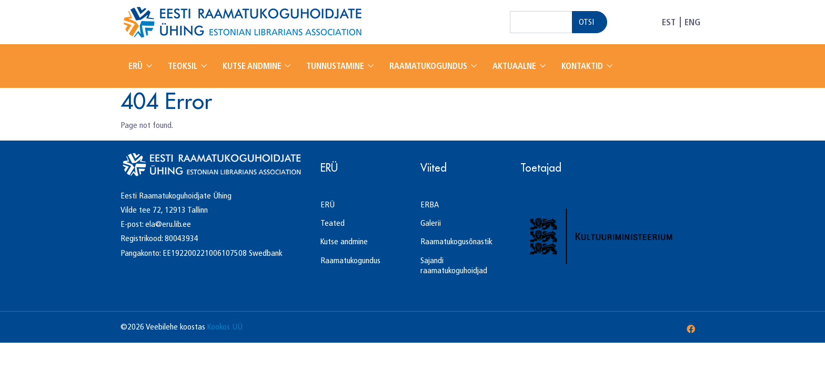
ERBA (429, 205)
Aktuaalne (515, 66)
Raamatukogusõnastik (456, 241)
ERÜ (136, 66)
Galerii (430, 223)
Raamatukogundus (429, 66)
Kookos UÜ (225, 327)
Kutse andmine (253, 66)
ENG (692, 22)
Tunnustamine (336, 66)
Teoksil (183, 66)
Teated (332, 223)
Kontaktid (583, 66)
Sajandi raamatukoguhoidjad (453, 265)
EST (669, 22)
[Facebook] (690, 329)
